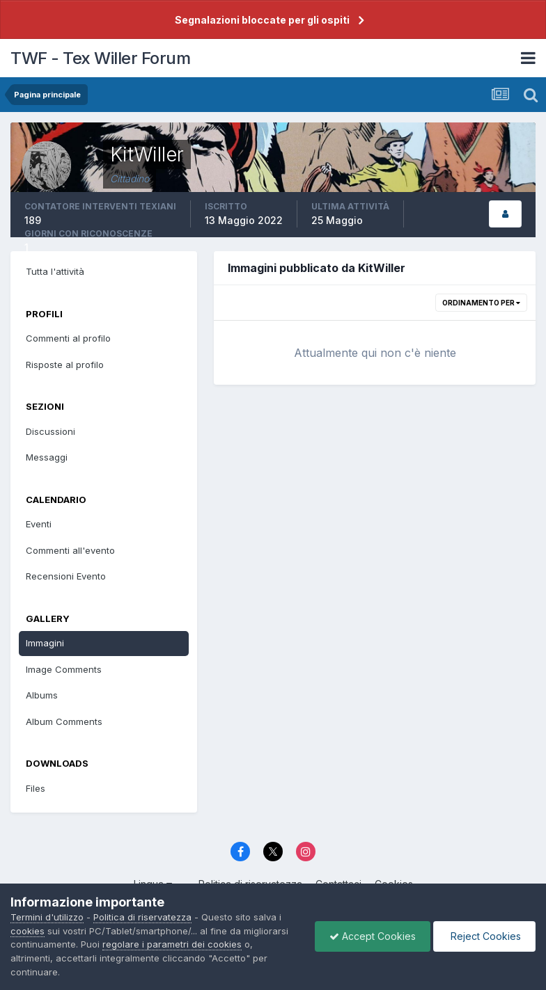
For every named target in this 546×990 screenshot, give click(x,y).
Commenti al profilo (68, 338)
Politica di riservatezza (142, 917)
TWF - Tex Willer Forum (100, 58)
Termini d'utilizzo (47, 917)
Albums (42, 695)
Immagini (45, 642)
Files (35, 788)
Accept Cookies (372, 936)
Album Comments (64, 721)
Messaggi (47, 457)
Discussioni (50, 431)
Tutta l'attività (55, 271)
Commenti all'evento (70, 550)
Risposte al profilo (65, 364)
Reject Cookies (484, 936)
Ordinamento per (481, 302)
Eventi (39, 523)
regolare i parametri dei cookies (172, 944)
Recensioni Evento (66, 576)
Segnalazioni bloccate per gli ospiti (262, 20)
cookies (27, 930)
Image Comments (64, 669)
